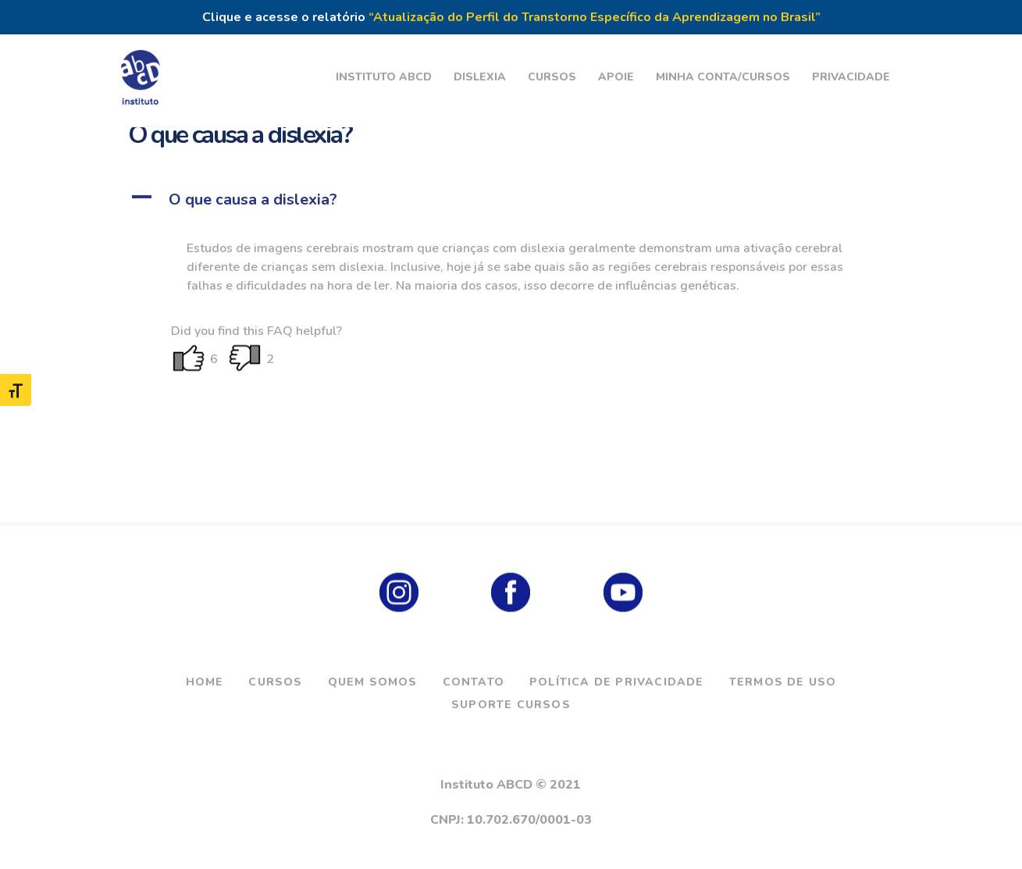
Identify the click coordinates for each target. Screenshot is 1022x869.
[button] (511, 199)
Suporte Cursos (511, 704)
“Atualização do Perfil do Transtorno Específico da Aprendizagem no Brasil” (595, 17)
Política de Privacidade (616, 682)
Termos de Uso (783, 682)
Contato (473, 682)
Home (205, 682)
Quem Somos (373, 682)
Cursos (275, 682)
